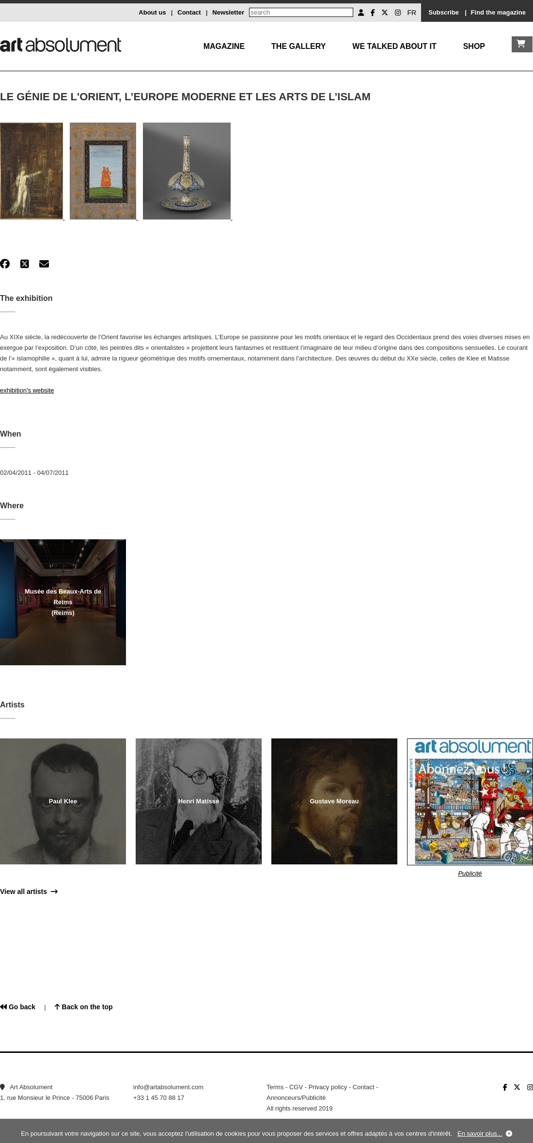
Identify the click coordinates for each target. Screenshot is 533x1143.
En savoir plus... (479, 1133)
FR (412, 12)
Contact (189, 12)
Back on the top (84, 1007)
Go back (17, 1007)
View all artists (29, 891)
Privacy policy (328, 1087)
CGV (296, 1087)
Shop (474, 46)
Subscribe (443, 12)
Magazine (224, 46)
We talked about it (394, 46)
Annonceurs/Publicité (296, 1097)
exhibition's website (27, 390)
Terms (274, 1087)
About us (152, 12)
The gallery (298, 46)
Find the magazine (498, 12)
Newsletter (228, 12)
